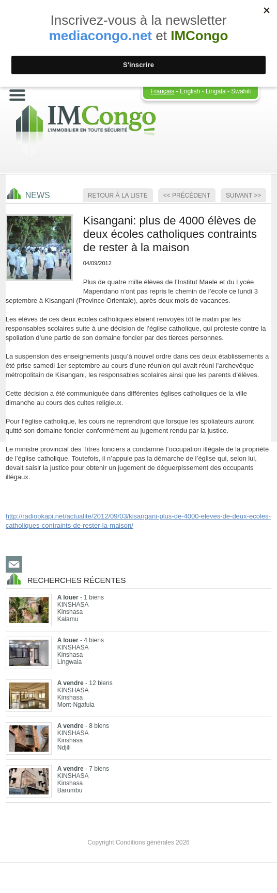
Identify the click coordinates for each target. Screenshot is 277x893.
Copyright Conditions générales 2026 (138, 842)
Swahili (241, 91)
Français (162, 91)
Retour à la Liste (118, 195)
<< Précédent (186, 195)
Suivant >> (243, 195)
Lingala (216, 91)
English (190, 91)
